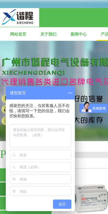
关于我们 (48, 34)
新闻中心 (79, 34)
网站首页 (18, 34)
